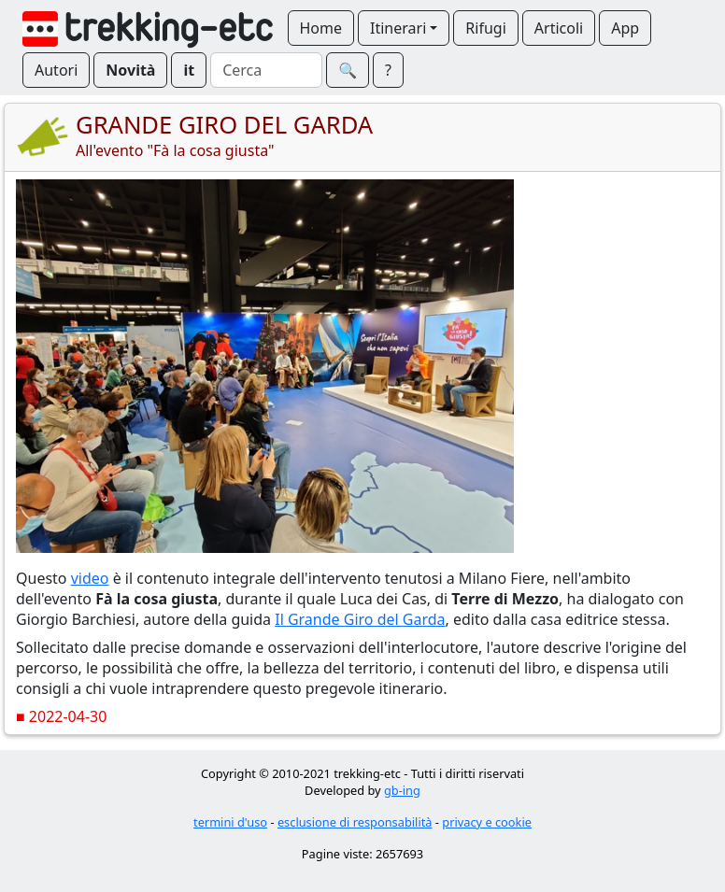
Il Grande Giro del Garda (360, 619)
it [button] (188, 70)
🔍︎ (347, 70)
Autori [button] (56, 70)
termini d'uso (230, 822)
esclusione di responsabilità (355, 822)
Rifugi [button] (485, 28)
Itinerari (398, 28)
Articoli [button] (558, 28)
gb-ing (402, 790)
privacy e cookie (487, 822)
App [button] (625, 28)
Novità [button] (130, 70)
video (90, 578)
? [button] (388, 70)
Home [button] (321, 28)
